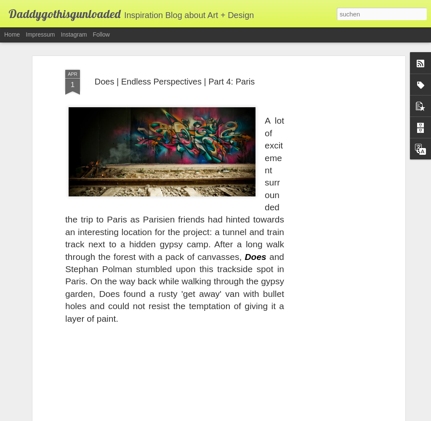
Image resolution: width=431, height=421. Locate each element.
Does (255, 245)
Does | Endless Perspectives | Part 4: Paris (175, 69)
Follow (101, 34)
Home (12, 34)
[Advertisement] (330, 186)
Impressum (40, 34)
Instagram (74, 34)
